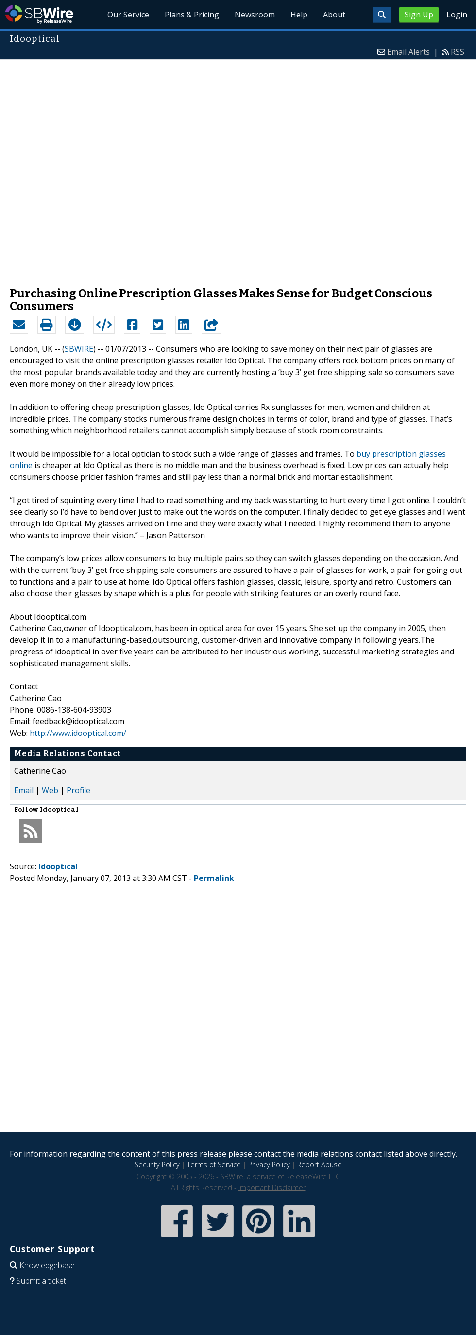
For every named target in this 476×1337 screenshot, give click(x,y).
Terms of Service (214, 1164)
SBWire (39, 14)
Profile (78, 790)
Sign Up (419, 14)
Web (50, 790)
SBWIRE (79, 348)
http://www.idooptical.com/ (78, 733)
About (334, 14)
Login (456, 14)
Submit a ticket (41, 1280)
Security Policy (157, 1164)
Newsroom (255, 14)
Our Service (128, 14)
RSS (457, 52)
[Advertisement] (113, 168)
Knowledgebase (47, 1265)
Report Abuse (319, 1164)
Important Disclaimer (272, 1187)
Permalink (214, 878)
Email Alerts (408, 52)
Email (24, 790)
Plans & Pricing (192, 14)
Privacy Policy (269, 1164)
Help (298, 14)
